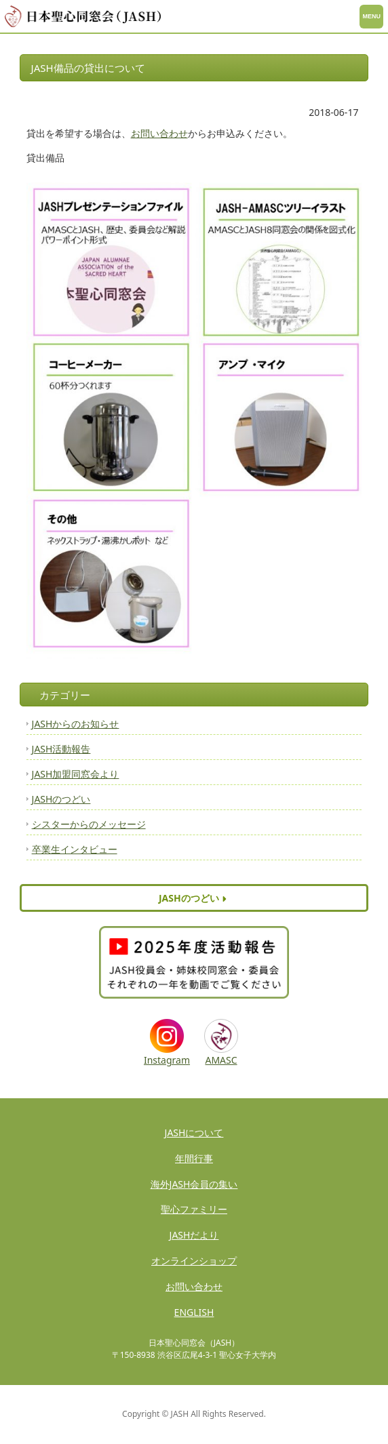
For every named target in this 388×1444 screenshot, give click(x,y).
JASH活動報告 (61, 748)
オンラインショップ (194, 1260)
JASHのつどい (61, 799)
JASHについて (194, 1132)
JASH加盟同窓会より (75, 773)
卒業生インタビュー (74, 849)
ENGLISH (194, 1312)
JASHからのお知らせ (75, 723)
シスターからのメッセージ (89, 824)
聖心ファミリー (194, 1209)
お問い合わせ (159, 133)
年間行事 (194, 1158)
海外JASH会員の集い (194, 1184)
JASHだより (194, 1234)
